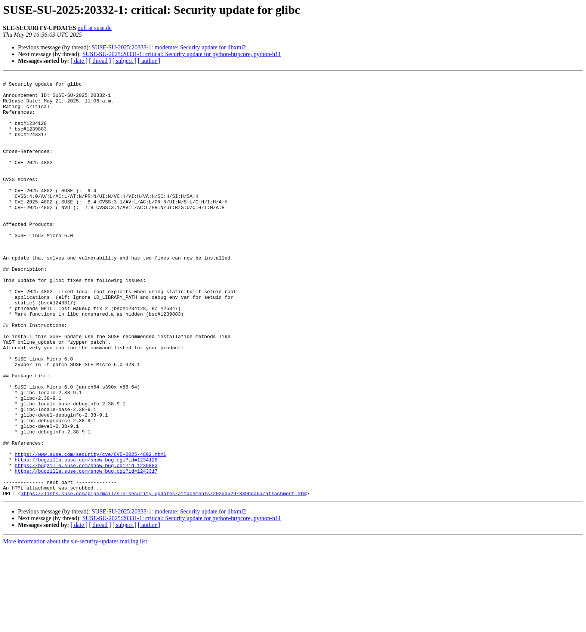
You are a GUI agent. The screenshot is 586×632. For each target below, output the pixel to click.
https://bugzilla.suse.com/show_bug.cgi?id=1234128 (86, 537)
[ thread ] (100, 61)
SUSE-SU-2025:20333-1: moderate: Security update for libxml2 (169, 47)
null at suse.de (95, 28)
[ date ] (79, 61)
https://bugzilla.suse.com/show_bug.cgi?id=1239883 (86, 543)
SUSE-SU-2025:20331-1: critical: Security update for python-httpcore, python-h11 (181, 54)
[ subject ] (124, 61)
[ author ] (149, 61)
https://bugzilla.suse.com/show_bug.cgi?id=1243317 (86, 550)
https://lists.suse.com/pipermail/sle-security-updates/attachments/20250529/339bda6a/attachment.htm (163, 577)
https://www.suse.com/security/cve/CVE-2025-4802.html (90, 530)
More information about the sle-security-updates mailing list (75, 625)
